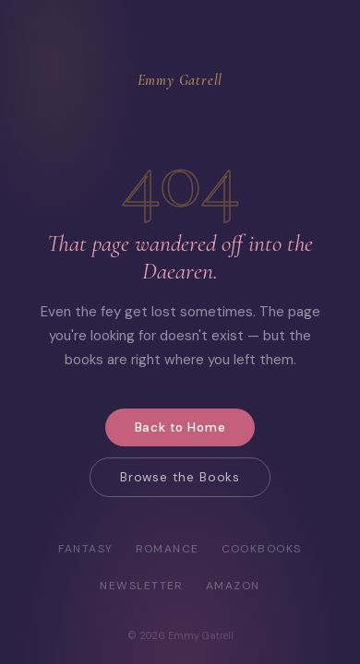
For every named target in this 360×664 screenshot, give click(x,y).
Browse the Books (180, 477)
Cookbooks (262, 548)
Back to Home (180, 427)
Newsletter (141, 585)
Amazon (233, 585)
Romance (167, 548)
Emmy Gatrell (180, 80)
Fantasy (85, 548)
